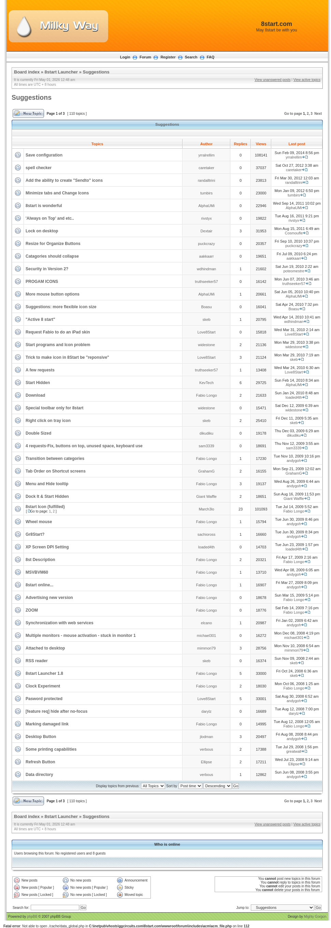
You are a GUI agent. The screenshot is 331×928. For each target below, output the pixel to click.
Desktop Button (41, 736)
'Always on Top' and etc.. (50, 218)
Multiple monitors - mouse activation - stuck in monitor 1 (81, 635)
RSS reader (37, 660)
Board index (27, 71)
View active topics (306, 80)
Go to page (293, 113)
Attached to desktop (45, 648)
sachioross (207, 534)
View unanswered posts (272, 80)
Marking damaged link (47, 724)
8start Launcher (61, 71)
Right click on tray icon (48, 420)
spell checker (39, 167)
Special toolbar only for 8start (54, 408)
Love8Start (206, 332)
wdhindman (206, 269)
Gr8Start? (35, 534)
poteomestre (293, 271)
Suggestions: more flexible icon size (61, 306)
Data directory (39, 774)
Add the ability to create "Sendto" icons (64, 180)
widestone (206, 345)
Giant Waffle (206, 496)
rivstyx (206, 218)
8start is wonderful (44, 205)
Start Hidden (38, 382)
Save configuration (44, 155)
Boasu (206, 307)
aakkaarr (206, 256)
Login (125, 57)
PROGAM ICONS (42, 281)
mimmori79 (206, 648)
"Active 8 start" (40, 319)
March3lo (206, 509)
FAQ (211, 57)
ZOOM (32, 610)
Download (35, 395)
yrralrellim (206, 155)
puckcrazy (206, 244)
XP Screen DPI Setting (47, 547)
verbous (206, 749)
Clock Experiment (43, 686)
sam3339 (206, 446)
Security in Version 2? (47, 269)
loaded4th (294, 397)
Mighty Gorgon (315, 916)
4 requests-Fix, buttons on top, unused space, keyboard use (84, 445)
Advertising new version (49, 597)
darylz (206, 711)
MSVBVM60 (37, 572)
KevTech (206, 383)
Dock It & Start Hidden (47, 496)
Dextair (207, 231)
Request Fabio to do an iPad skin (58, 332)
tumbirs (206, 193)
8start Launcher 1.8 (44, 673)
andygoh (294, 461)
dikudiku (206, 433)
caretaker (206, 168)
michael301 (206, 635)
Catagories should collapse (52, 256)
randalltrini (206, 180)
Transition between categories (55, 458)
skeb (206, 319)
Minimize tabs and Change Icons (57, 193)
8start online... (39, 585)
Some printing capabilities (51, 749)
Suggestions (96, 71)
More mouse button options (53, 294)
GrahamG (206, 471)
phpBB (32, 916)
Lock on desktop (42, 231)
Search (191, 57)
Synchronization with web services (59, 622)
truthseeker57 (206, 281)
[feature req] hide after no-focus (56, 711)
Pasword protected (44, 698)
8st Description (40, 559)
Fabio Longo (206, 395)
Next (318, 113)
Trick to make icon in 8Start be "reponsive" (67, 357)
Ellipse (206, 762)
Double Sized (38, 433)
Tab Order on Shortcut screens (56, 471)
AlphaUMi (206, 206)
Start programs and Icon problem (58, 344)
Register (167, 57)
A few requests (40, 370)
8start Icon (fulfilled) (45, 506)
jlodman (206, 737)
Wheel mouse (39, 521)
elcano (206, 623)
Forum (145, 57)
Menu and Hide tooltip (47, 483)
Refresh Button (40, 762)
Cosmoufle (294, 233)
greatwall (293, 751)
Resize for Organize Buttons (53, 243)
